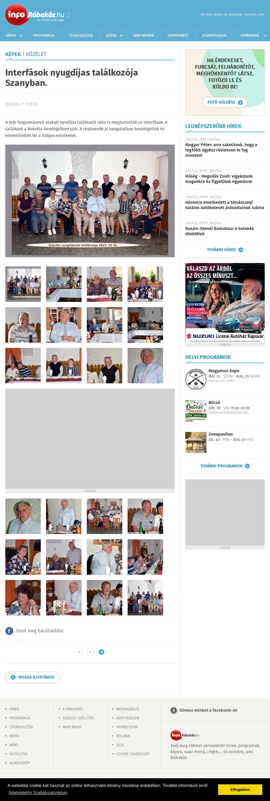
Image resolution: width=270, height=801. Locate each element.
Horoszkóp (19, 763)
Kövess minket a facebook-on (208, 710)
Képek (111, 36)
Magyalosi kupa (224, 371)
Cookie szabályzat (133, 754)
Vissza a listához (36, 677)
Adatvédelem (127, 718)
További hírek (221, 249)
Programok (44, 36)
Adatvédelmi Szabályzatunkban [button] (38, 792)
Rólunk (123, 736)
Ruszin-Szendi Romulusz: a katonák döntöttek (219, 231)
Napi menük (143, 36)
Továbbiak (249, 36)
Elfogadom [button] (240, 790)
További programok (221, 466)
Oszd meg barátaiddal (40, 631)
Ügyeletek (18, 754)
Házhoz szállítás (78, 718)
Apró (13, 745)
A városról (73, 709)
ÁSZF (120, 745)
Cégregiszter (81, 36)
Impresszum (127, 727)
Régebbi (101, 652)
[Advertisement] (49, 438)
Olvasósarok (214, 36)
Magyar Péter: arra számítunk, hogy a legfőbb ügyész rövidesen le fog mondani (221, 150)
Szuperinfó (178, 36)
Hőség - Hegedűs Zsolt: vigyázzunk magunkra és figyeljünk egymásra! (219, 179)
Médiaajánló (127, 709)
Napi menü (72, 727)
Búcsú (214, 402)
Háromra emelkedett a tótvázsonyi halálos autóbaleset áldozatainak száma (224, 205)
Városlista (69, 15)
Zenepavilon (221, 434)
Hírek (11, 36)
